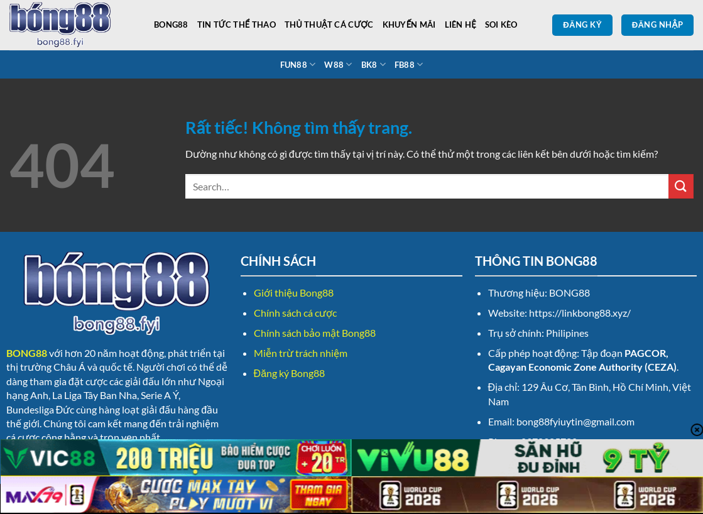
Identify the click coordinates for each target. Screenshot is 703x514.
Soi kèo (501, 24)
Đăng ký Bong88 (289, 373)
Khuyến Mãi (409, 24)
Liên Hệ (460, 24)
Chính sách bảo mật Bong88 (315, 333)
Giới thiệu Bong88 (294, 292)
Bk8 (373, 64)
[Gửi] (681, 186)
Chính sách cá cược (295, 313)
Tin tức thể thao (236, 24)
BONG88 (171, 24)
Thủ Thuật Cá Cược (329, 24)
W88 (338, 64)
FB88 (409, 64)
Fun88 (298, 64)
